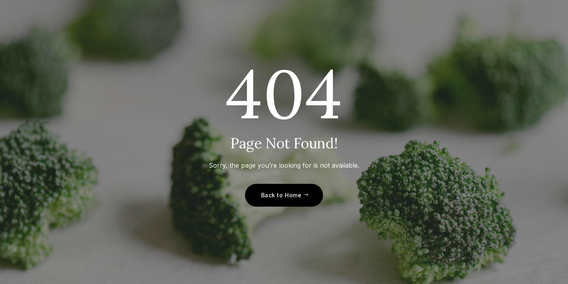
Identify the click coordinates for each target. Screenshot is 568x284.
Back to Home (281, 195)
